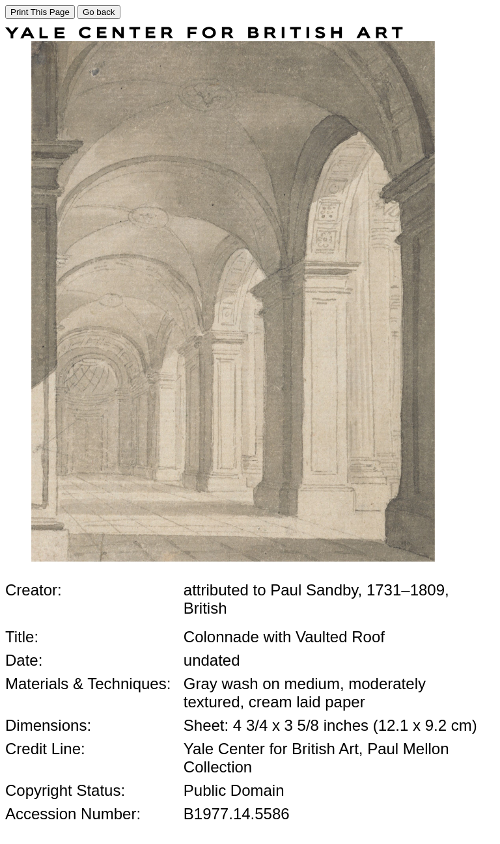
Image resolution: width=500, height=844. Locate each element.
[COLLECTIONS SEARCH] (204, 34)
